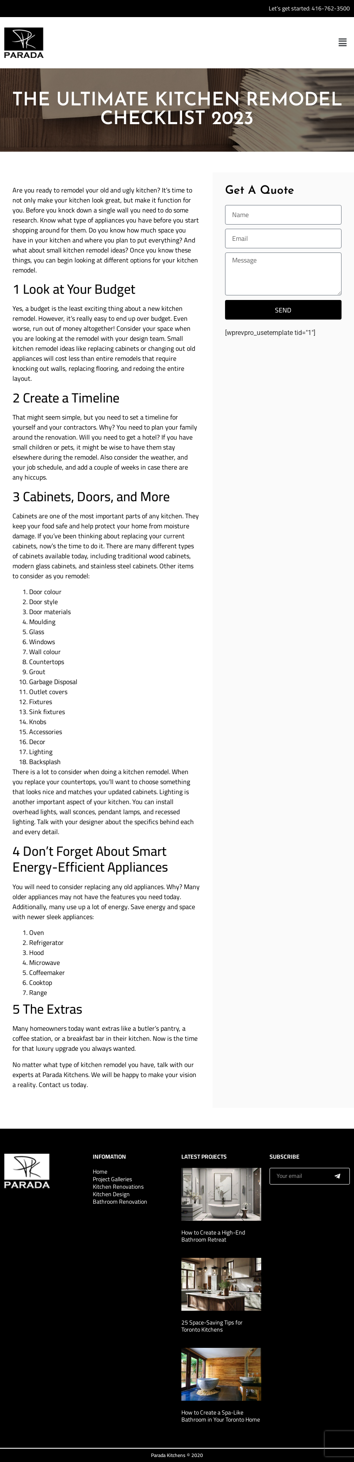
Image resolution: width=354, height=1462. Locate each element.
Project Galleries (112, 1179)
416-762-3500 (331, 8)
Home (100, 1171)
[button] (343, 42)
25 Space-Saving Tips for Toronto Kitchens (212, 1326)
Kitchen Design (111, 1194)
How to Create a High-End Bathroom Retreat (213, 1236)
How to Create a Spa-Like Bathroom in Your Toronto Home (220, 1416)
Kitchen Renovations (118, 1186)
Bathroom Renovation (120, 1201)
